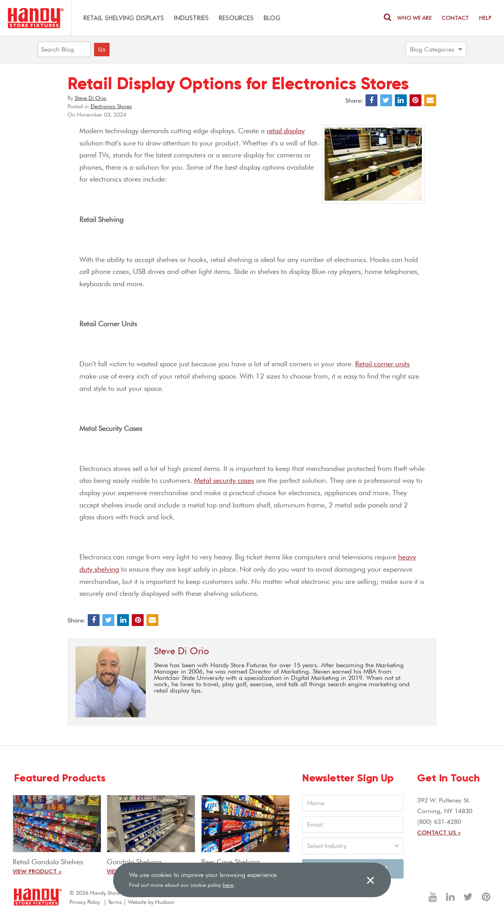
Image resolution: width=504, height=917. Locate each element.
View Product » (37, 871)
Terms (115, 902)
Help (485, 17)
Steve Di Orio (90, 98)
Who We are (414, 17)
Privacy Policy (84, 902)
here (228, 885)
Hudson (164, 902)
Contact (455, 17)
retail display (286, 130)
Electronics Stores (111, 106)
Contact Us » (439, 832)
